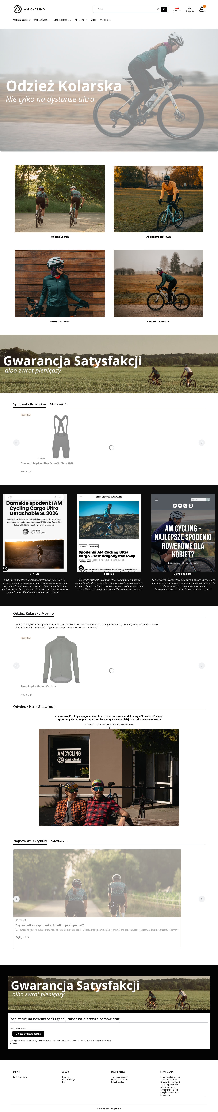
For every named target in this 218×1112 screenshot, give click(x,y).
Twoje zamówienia (119, 1077)
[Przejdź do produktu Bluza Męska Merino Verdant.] (61, 659)
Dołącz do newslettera (28, 1033)
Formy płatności (167, 1087)
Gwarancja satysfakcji (170, 1082)
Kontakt (65, 1077)
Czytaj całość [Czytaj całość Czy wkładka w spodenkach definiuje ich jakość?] (22, 937)
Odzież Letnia (60, 236)
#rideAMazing (59, 841)
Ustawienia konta (119, 1079)
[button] (164, 9)
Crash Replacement (169, 1084)
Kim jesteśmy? (68, 1079)
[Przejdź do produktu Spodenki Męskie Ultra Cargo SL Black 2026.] (61, 436)
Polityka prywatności (169, 1092)
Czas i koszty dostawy (170, 1077)
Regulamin (165, 1095)
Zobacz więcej (58, 404)
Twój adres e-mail (18, 1028)
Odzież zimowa (60, 321)
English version (20, 1077)
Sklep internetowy (108, 1108)
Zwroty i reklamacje (169, 1089)
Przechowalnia (117, 1082)
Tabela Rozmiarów (168, 1079)
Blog (64, 1082)
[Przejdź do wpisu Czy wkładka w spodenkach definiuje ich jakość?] (97, 883)
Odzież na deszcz (158, 321)
